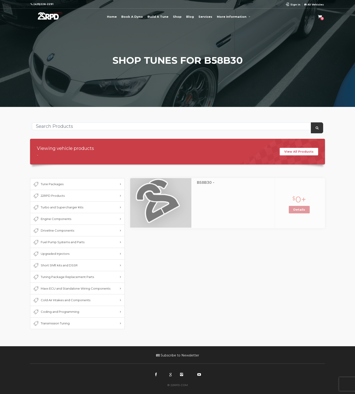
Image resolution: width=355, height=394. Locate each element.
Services (205, 16)
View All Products (299, 151)
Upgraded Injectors (51, 253)
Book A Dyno (132, 16)
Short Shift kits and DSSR (55, 265)
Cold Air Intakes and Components (61, 300)
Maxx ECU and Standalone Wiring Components (71, 288)
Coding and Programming (56, 311)
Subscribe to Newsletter (177, 355)
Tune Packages (48, 184)
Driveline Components (53, 230)
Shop (177, 16)
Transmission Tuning (51, 323)
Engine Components (52, 219)
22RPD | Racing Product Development (48, 16)
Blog (190, 16)
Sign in (295, 4)
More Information (234, 16)
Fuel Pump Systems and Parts (58, 242)
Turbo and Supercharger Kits (58, 207)
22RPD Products (49, 195)
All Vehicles (314, 4)
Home (112, 16)
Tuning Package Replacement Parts (63, 277)
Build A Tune (157, 16)
